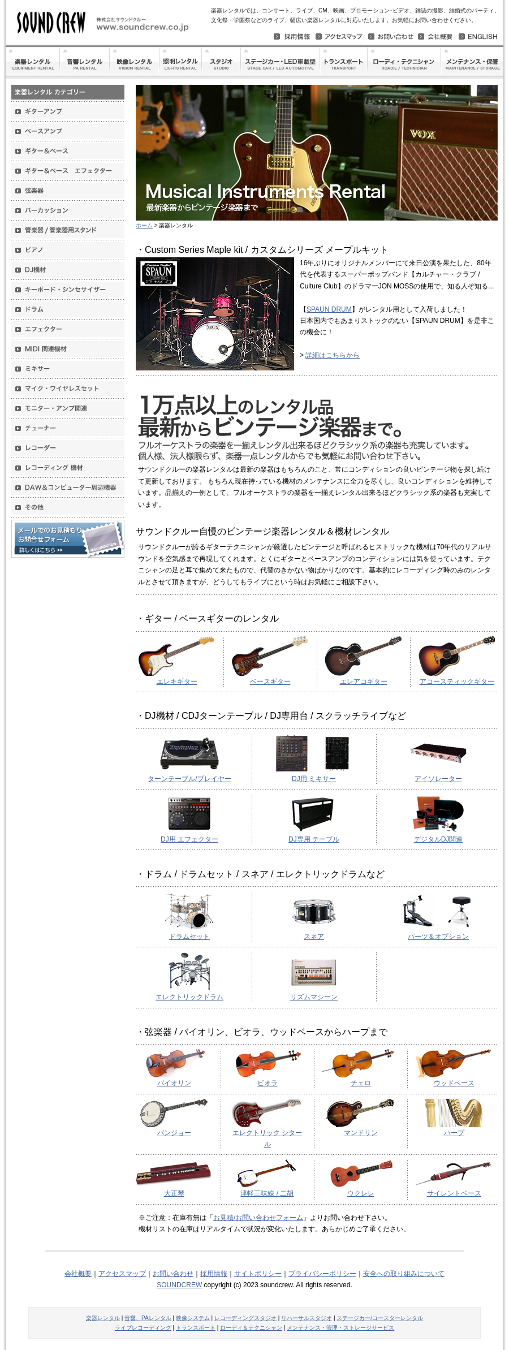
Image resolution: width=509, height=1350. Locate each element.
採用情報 (213, 1274)
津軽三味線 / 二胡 (267, 1193)
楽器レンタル (103, 1318)
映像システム (193, 1318)
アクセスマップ (122, 1274)
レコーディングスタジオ (245, 1318)
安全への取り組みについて (404, 1274)
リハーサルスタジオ (306, 1318)
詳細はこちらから (332, 355)
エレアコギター (363, 681)
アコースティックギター (457, 681)
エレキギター (177, 681)
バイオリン (174, 1083)
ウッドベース (454, 1083)
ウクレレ (360, 1193)
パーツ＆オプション (438, 937)
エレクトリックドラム (189, 997)
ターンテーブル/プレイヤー (189, 779)
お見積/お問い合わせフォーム (258, 1218)
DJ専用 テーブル (313, 839)
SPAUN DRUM (329, 309)
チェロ (361, 1083)
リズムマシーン (314, 997)
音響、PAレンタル (147, 1318)
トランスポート (195, 1328)
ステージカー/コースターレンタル (380, 1318)
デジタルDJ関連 (438, 839)
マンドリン (361, 1133)
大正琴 (174, 1193)
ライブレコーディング (143, 1328)
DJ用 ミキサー (314, 779)
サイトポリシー (258, 1274)
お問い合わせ (173, 1274)
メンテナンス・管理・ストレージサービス (340, 1328)
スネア (314, 937)
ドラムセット (189, 937)
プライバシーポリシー (322, 1274)
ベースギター (270, 681)
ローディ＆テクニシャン (251, 1328)
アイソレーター (438, 779)
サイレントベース (454, 1193)
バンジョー (174, 1133)
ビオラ (267, 1083)
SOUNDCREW (179, 1285)
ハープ (454, 1133)
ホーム (144, 225)
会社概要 (78, 1274)
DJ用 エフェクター (189, 839)
